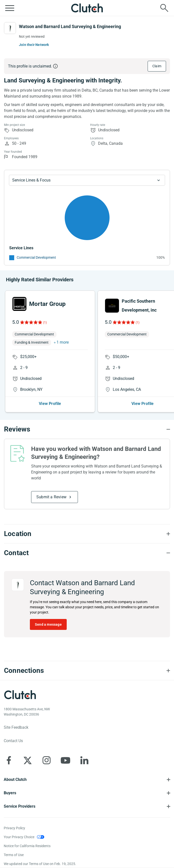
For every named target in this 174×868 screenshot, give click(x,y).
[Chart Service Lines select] (87, 180)
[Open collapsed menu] (10, 8)
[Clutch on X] (28, 760)
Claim (156, 66)
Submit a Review (51, 497)
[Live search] (164, 8)
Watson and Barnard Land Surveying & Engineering (70, 26)
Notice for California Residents (27, 846)
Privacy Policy (14, 828)
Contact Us (13, 740)
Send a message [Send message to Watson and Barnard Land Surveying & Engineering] (48, 624)
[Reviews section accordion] (87, 429)
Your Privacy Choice (19, 837)
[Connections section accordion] (87, 670)
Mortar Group (47, 303)
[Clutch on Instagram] (47, 760)
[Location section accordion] (87, 533)
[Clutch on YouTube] (65, 760)
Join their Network (34, 45)
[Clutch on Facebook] (9, 760)
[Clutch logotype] (20, 694)
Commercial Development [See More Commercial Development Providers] (36, 257)
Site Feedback (16, 727)
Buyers (10, 793)
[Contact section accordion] (87, 552)
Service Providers (19, 806)
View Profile (50, 403)
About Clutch (15, 779)
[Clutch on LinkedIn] (84, 760)
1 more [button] (63, 342)
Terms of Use (14, 855)
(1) (45, 322)
